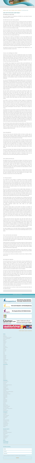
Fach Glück (4, 349)
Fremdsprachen (5, 347)
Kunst (4, 354)
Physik (4, 345)
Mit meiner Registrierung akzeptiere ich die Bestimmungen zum (14, 455)
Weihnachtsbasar (5, 410)
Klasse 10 (4, 375)
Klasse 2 (4, 366)
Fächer (10, 10)
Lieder (4, 418)
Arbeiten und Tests (5, 392)
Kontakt (20, 330)
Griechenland (19, 10)
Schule (7, 10)
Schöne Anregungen (6, 415)
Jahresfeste (5, 414)
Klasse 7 (4, 372)
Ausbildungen (5, 431)
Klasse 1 (4, 365)
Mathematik (5, 336)
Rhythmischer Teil (5, 381)
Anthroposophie (5, 425)
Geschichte (12, 10)
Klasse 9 (4, 374)
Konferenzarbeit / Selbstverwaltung (8, 391)
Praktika (4, 398)
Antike (16, 10)
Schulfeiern (4, 390)
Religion (4, 348)
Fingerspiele (5, 417)
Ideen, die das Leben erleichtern (7, 408)
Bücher (4, 440)
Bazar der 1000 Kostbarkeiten (7, 432)
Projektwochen (5, 397)
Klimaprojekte (5, 400)
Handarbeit (4, 355)
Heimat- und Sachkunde (6, 338)
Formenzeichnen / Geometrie (7, 337)
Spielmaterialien (5, 416)
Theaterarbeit (5, 363)
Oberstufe (4, 383)
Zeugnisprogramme (6, 435)
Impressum (26, 330)
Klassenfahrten (5, 433)
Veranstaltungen (5, 441)
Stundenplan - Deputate (6, 406)
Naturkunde (5, 339)
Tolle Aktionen (5, 401)
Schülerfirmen (5, 399)
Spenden (23, 330)
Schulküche (5, 409)
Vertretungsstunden (6, 389)
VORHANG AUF (5, 424)
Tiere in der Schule (6, 407)
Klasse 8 (4, 373)
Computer (4, 358)
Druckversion (20, 294)
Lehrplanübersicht (5, 388)
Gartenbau (4, 357)
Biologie (4, 340)
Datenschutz (30, 330)
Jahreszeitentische (6, 423)
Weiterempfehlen (15, 294)
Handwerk (4, 356)
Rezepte (4, 426)
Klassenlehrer (5, 382)
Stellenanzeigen (5, 442)
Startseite (4, 10)
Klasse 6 (4, 371)
